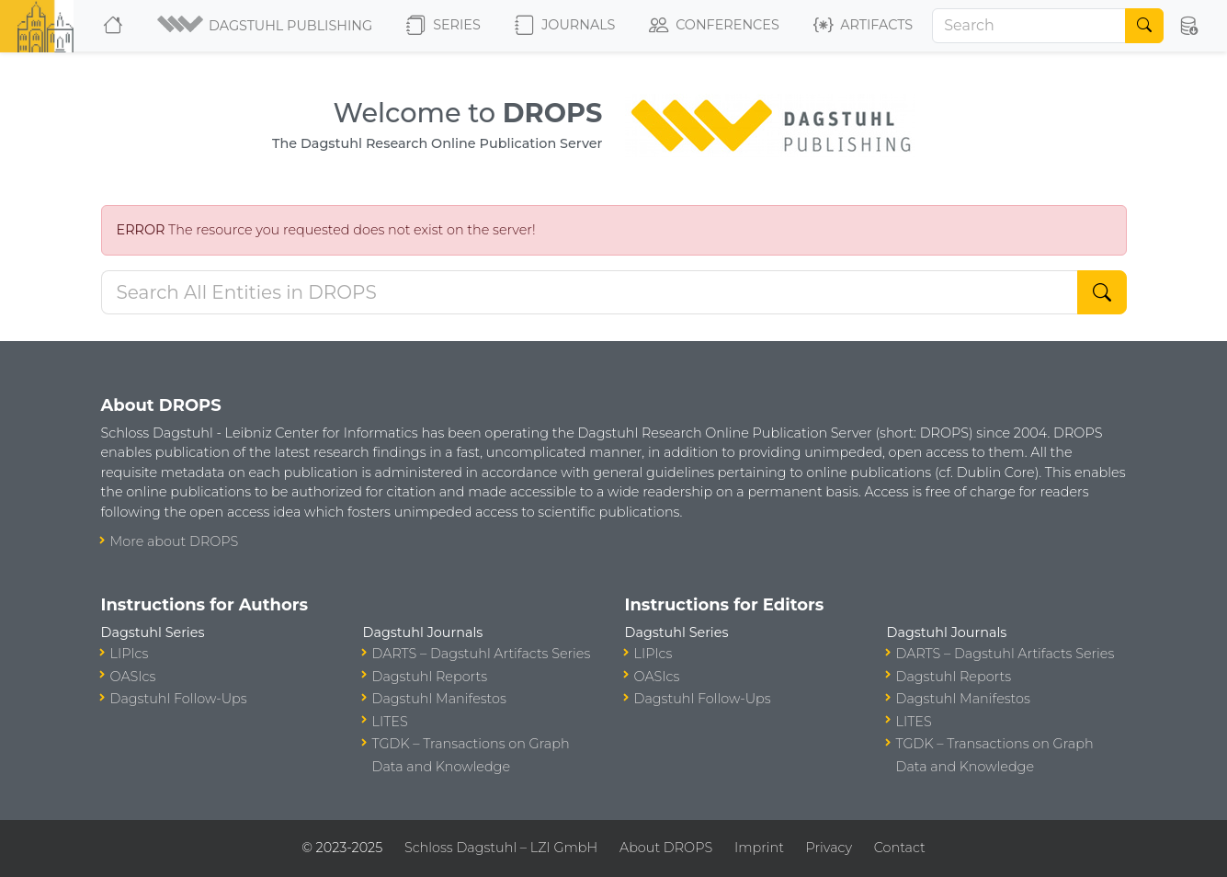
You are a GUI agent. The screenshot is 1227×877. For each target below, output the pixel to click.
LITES (390, 721)
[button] (266, 25)
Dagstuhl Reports (430, 676)
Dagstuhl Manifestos (439, 698)
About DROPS (665, 847)
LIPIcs (129, 653)
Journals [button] (565, 25)
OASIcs (133, 676)
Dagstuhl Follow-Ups (178, 698)
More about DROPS (174, 541)
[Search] (1029, 25)
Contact (900, 847)
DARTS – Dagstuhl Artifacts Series (481, 653)
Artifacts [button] (863, 25)
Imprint (759, 847)
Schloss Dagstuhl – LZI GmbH (500, 847)
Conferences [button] (714, 25)
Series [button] (443, 25)
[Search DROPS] (589, 292)
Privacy (829, 847)
